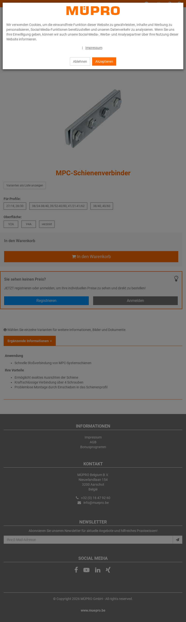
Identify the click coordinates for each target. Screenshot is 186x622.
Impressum (93, 48)
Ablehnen (80, 61)
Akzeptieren (104, 61)
